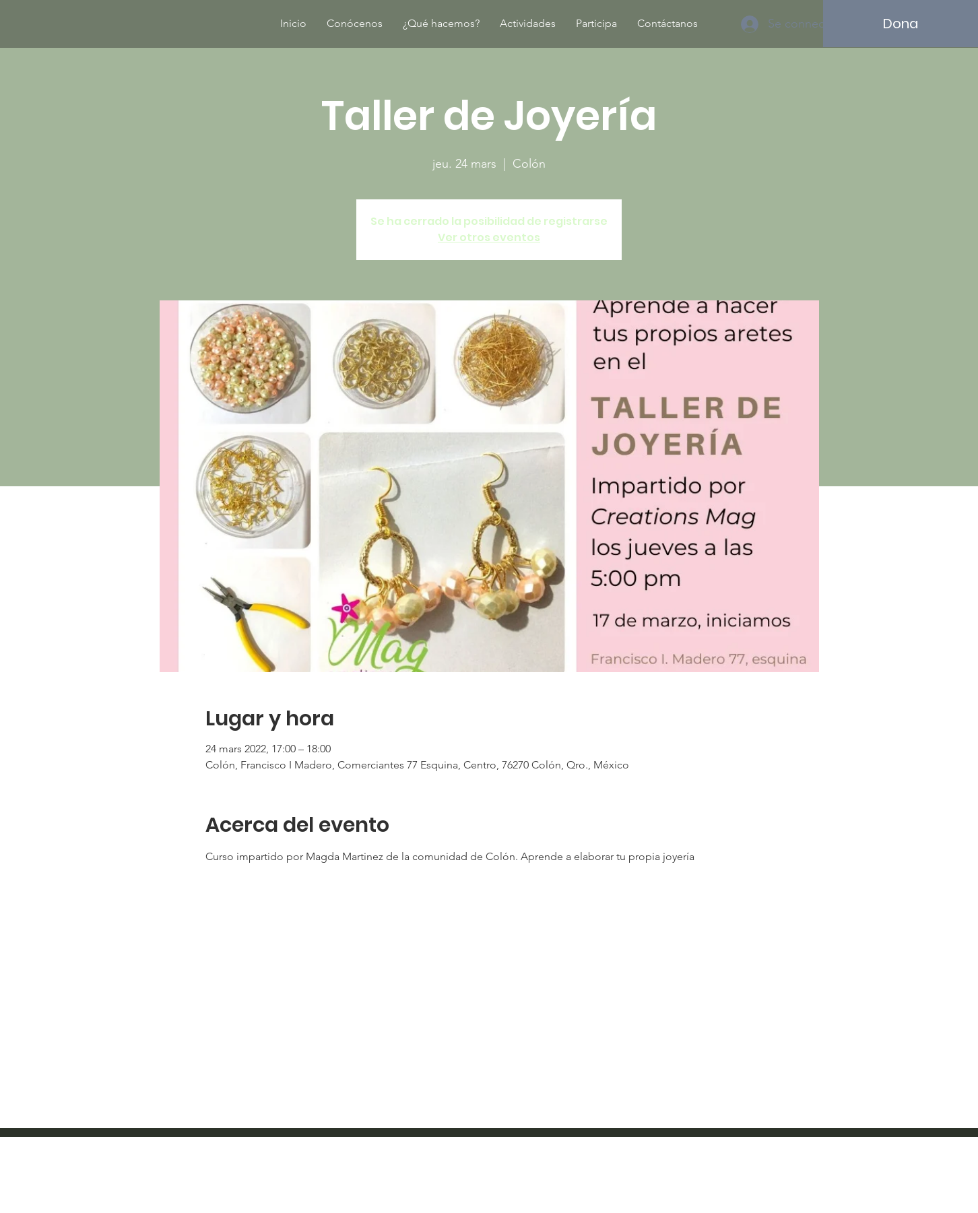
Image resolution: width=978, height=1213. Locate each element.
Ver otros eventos (489, 237)
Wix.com (577, 1176)
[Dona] (900, 23)
